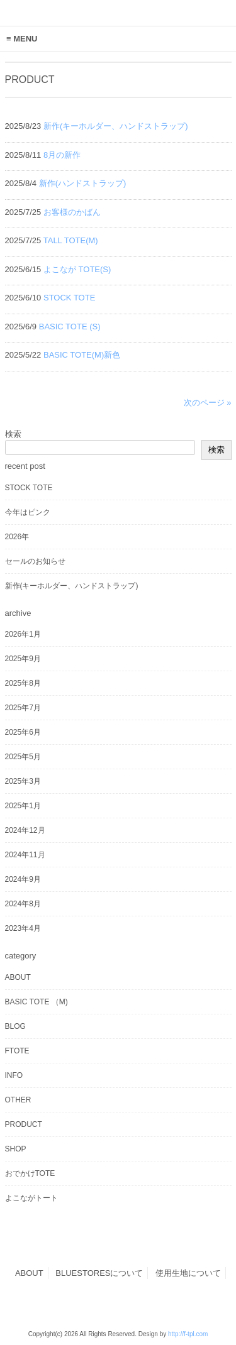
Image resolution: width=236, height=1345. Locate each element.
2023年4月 (23, 928)
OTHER (18, 1099)
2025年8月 (23, 683)
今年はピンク (27, 512)
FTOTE (17, 1050)
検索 (13, 434)
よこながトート (31, 1198)
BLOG (15, 1026)
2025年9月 (23, 658)
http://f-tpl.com (188, 1334)
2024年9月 (23, 879)
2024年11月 (25, 854)
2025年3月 (23, 781)
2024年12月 (25, 830)
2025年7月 (23, 707)
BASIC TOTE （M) (36, 1001)
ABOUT (18, 977)
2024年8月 (23, 903)
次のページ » (208, 402)
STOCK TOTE (29, 487)
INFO (14, 1075)
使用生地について (188, 1273)
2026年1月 (23, 634)
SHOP (15, 1149)
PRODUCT (23, 1124)
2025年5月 (23, 756)
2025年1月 (23, 805)
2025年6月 (23, 732)
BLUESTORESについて (99, 1273)
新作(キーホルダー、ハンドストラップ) (71, 585)
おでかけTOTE (30, 1173)
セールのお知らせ (35, 561)
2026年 (17, 536)
